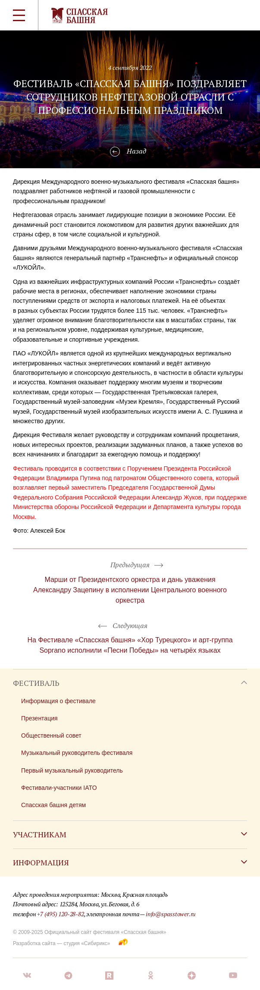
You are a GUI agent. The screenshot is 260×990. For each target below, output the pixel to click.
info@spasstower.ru (171, 914)
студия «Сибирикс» (86, 943)
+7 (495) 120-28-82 (60, 914)
